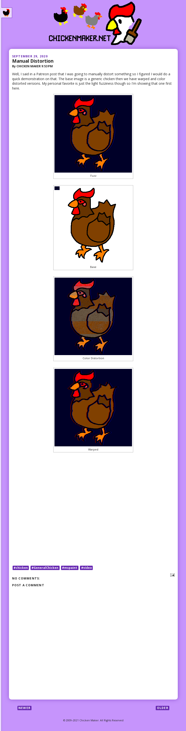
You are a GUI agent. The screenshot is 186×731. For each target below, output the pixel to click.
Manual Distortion (33, 61)
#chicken (21, 568)
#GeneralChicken (44, 568)
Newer (24, 708)
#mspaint (69, 568)
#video (86, 568)
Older (162, 708)
